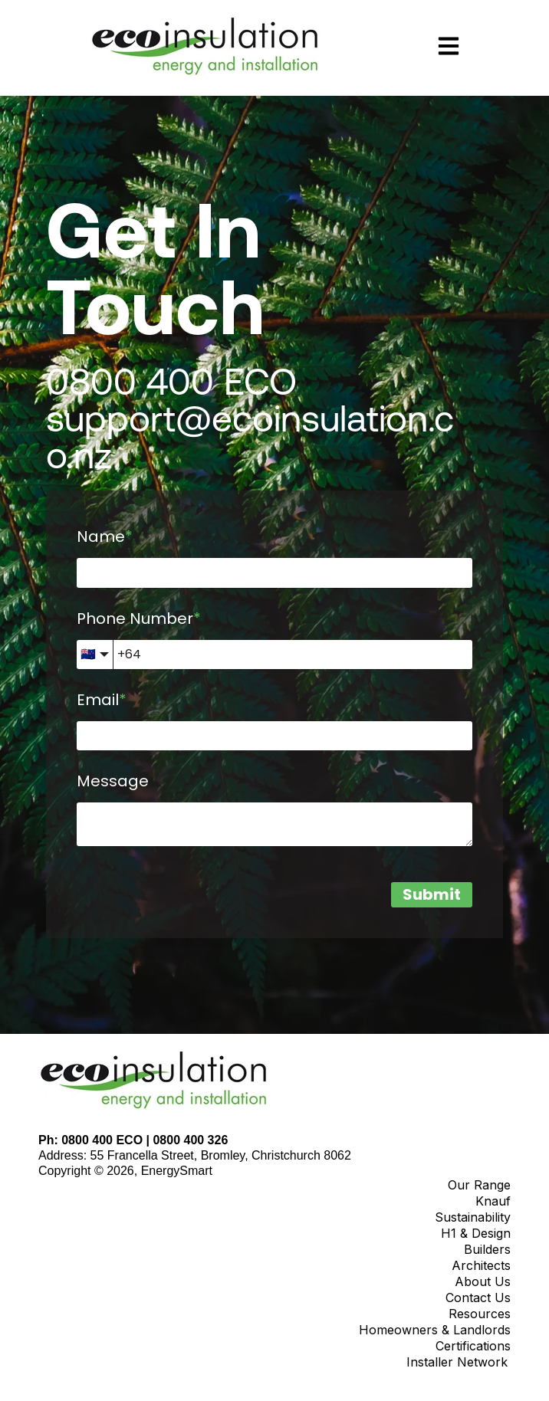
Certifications (473, 1345)
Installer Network (457, 1362)
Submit (432, 894)
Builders (487, 1249)
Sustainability (473, 1217)
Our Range (479, 1185)
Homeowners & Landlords (435, 1329)
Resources (480, 1313)
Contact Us (478, 1297)
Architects (481, 1265)
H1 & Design (476, 1233)
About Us (483, 1281)
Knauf (493, 1201)
